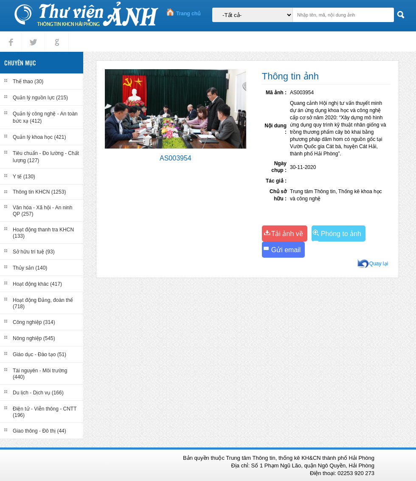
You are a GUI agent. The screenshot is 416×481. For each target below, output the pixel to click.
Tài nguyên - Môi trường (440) (40, 374)
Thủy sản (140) (30, 268)
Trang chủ (188, 14)
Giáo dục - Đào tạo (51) (39, 354)
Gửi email (286, 249)
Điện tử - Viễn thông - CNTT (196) (44, 412)
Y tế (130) (24, 177)
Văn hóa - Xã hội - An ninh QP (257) (42, 211)
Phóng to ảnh (341, 233)
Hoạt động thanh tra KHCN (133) (43, 233)
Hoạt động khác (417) (37, 284)
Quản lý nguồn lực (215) (40, 98)
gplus (55, 35)
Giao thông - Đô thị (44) (39, 431)
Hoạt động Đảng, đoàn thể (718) (43, 303)
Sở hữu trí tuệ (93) (34, 252)
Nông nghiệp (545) (34, 338)
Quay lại (378, 264)
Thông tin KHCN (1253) (39, 192)
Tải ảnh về (287, 233)
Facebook (11, 35)
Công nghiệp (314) (34, 322)
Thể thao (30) (28, 81)
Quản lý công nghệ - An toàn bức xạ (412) (45, 117)
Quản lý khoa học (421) (39, 137)
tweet (31, 35)
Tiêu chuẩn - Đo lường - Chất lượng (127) (46, 156)
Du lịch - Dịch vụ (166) (38, 393)
